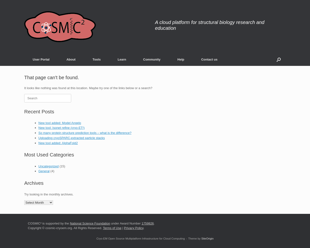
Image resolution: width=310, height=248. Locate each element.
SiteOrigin (207, 238)
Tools (97, 59)
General (44, 171)
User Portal (41, 59)
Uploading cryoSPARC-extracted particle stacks (72, 138)
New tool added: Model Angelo (60, 123)
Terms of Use (112, 228)
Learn (122, 59)
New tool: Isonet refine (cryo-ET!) (62, 128)
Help (181, 59)
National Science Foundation (90, 223)
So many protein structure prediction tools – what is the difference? (85, 133)
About (71, 59)
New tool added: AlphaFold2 (58, 143)
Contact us (209, 59)
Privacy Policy (133, 228)
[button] (278, 59)
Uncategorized (49, 166)
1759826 (147, 223)
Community (152, 59)
